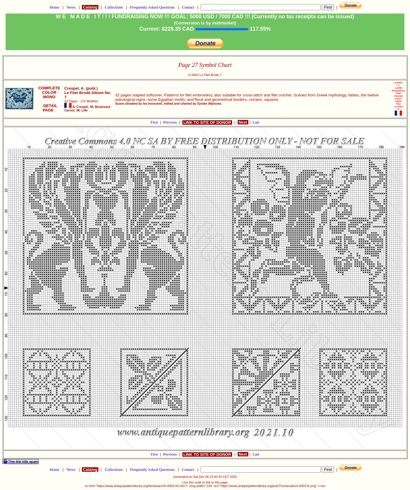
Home (54, 7)
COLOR (49, 92)
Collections (114, 7)
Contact (188, 7)
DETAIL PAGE (49, 107)
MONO (49, 97)
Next (243, 122)
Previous (170, 122)
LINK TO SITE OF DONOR (207, 122)
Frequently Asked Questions (152, 7)
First (155, 122)
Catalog (90, 7)
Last (256, 122)
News (71, 7)
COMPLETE (49, 88)
